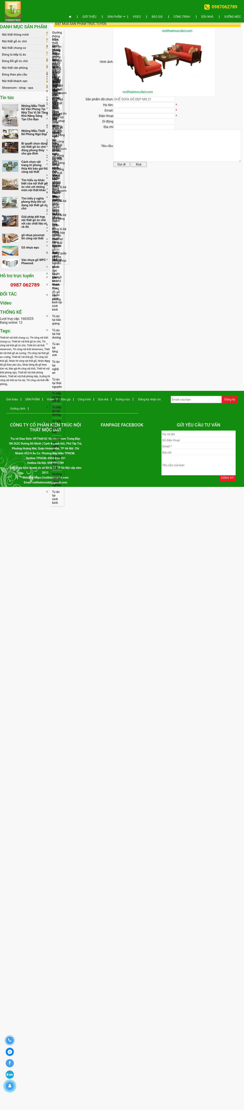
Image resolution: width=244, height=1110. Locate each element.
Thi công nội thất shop (58, 174)
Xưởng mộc (232, 16)
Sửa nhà (207, 16)
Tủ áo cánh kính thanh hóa (56, 282)
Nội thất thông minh (15, 34)
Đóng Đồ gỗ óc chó (15, 61)
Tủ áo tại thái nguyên (57, 384)
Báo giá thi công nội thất (22, 369)
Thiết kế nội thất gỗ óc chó (26, 342)
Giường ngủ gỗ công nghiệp (57, 482)
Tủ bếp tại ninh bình (56, 464)
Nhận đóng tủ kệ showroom (59, 188)
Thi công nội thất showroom (59, 146)
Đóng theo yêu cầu (14, 75)
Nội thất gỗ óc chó (14, 41)
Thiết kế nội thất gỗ (22, 357)
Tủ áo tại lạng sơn (56, 351)
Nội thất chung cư (14, 48)
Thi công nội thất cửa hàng (58, 160)
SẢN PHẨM (114, 16)
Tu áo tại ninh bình (56, 499)
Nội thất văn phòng (15, 68)
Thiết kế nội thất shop (57, 104)
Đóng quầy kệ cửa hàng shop (59, 258)
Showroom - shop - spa (17, 88)
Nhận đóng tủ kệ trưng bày (59, 230)
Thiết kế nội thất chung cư (14, 338)
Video (137, 16)
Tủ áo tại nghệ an (56, 369)
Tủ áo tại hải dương (56, 335)
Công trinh (181, 16)
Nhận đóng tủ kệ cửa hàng (59, 216)
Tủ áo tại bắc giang (56, 321)
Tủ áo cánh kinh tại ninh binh (57, 304)
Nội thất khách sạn (14, 81)
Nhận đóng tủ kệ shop (59, 202)
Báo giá (157, 16)
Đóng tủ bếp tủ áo (14, 55)
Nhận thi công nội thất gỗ (22, 361)
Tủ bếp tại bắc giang (56, 398)
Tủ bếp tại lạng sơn (56, 429)
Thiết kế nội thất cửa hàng (58, 132)
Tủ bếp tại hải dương (56, 413)
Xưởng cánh (17, 409)
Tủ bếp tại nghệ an (56, 446)
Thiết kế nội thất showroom (59, 89)
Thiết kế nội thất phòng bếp (23, 377)
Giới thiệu (89, 16)
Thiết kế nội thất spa (57, 244)
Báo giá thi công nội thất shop (59, 118)
